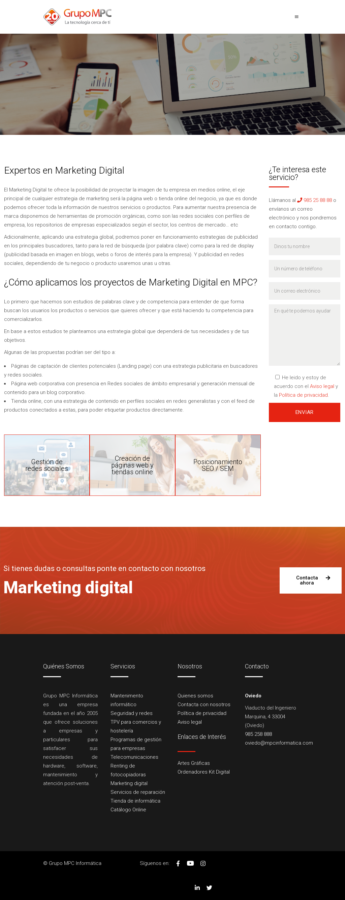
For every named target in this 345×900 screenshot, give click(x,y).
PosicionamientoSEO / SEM (217, 465)
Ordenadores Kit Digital (204, 772)
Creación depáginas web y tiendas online (132, 465)
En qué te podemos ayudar (304, 335)
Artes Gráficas (194, 763)
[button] (311, 580)
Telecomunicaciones (134, 757)
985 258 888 (258, 734)
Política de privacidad (303, 395)
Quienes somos (195, 696)
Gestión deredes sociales (46, 465)
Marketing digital (129, 783)
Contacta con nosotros (204, 704)
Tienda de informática (135, 801)
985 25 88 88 (314, 200)
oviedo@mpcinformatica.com (279, 743)
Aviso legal (322, 386)
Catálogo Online (128, 810)
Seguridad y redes (132, 713)
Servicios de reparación (138, 792)
